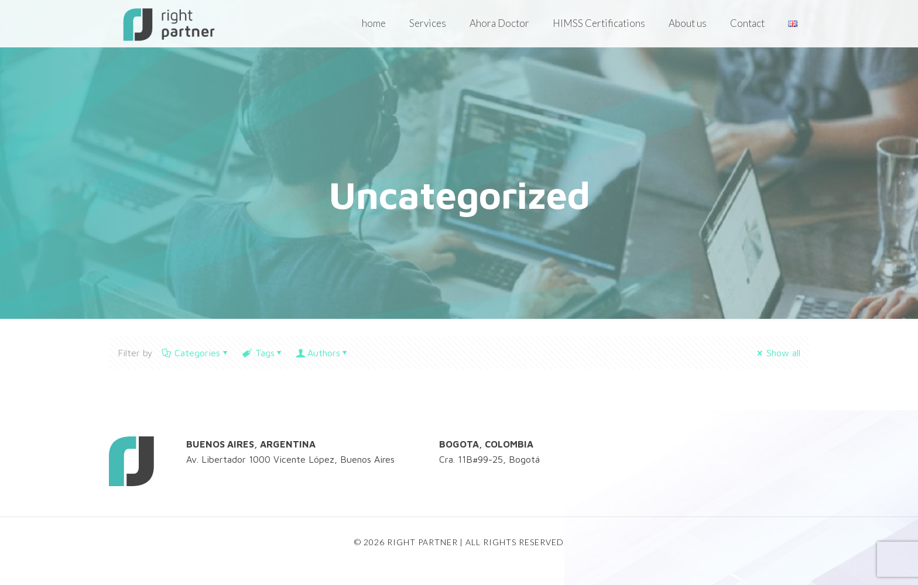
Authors (323, 352)
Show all (777, 352)
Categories (196, 352)
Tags (263, 352)
